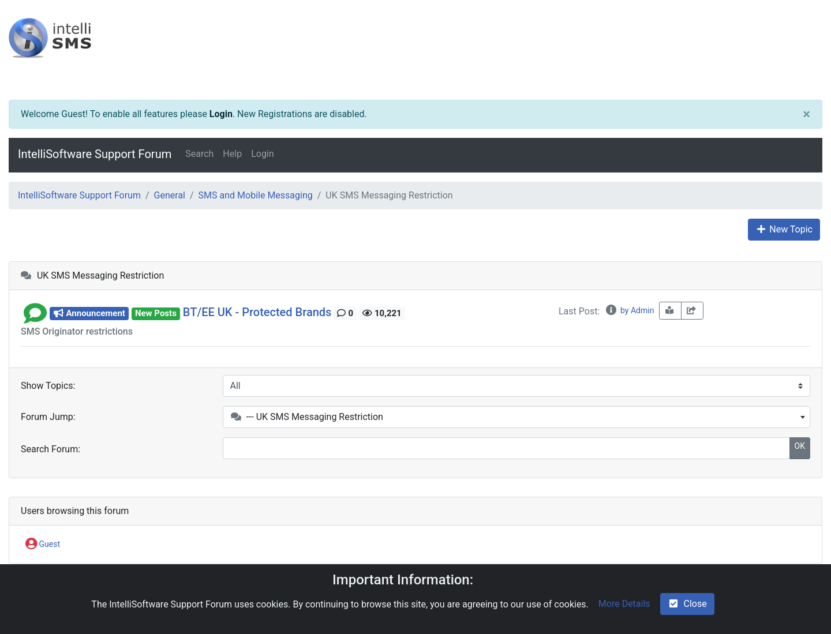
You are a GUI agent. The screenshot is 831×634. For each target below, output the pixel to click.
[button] (35, 312)
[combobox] (517, 417)
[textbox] (516, 417)
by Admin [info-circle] (629, 310)
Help (232, 153)
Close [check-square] (687, 603)
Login (221, 113)
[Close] (806, 114)
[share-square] (692, 311)
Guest (42, 544)
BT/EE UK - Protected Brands (257, 312)
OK (800, 446)
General (169, 195)
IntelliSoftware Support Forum (94, 154)
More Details (624, 603)
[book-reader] (670, 311)
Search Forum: (50, 449)
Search (199, 153)
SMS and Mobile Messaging (256, 195)
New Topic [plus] (784, 229)
